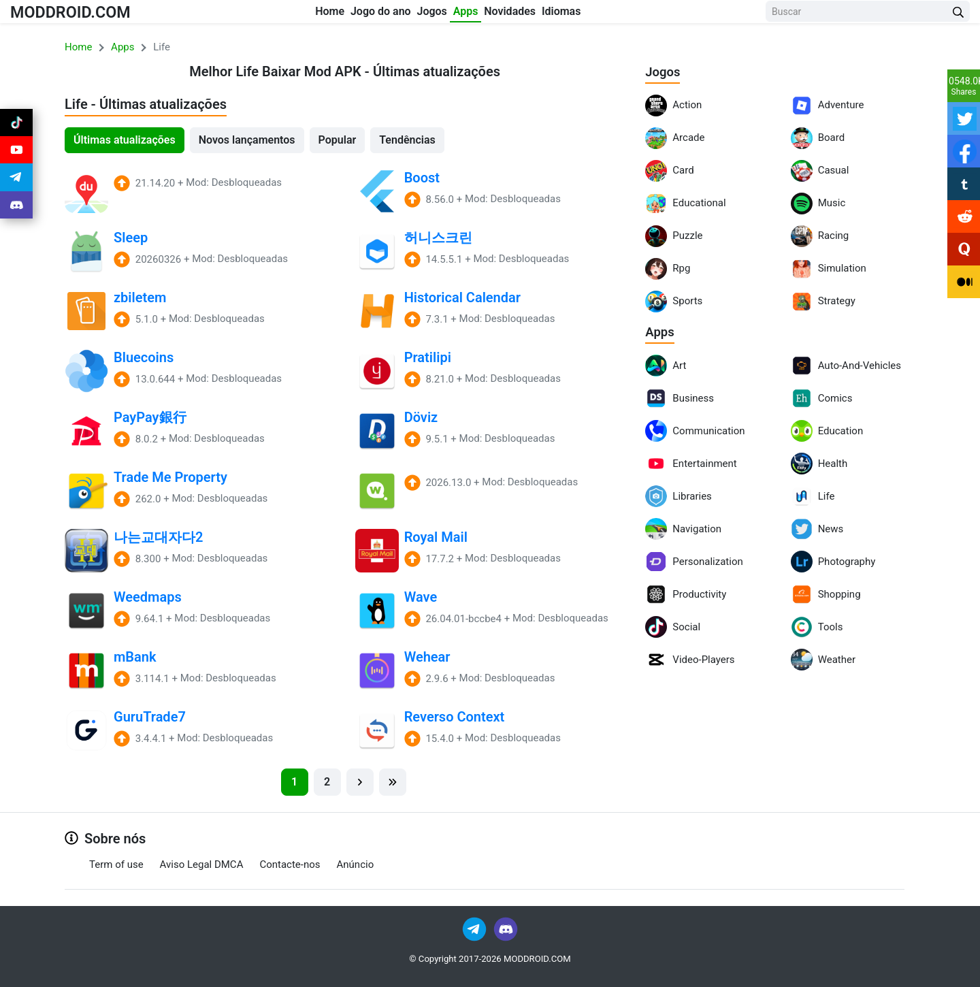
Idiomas (627, 14)
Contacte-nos (289, 864)
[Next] (360, 782)
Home (289, 14)
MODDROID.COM (82, 14)
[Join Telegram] (475, 928)
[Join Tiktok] (16, 125)
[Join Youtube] (16, 158)
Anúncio (355, 864)
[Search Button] (958, 15)
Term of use (116, 864)
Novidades (554, 14)
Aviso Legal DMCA (202, 864)
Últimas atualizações (125, 139)
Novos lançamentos (247, 139)
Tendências (407, 139)
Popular (337, 139)
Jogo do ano (361, 14)
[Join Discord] (505, 928)
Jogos (433, 14)
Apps (488, 14)
